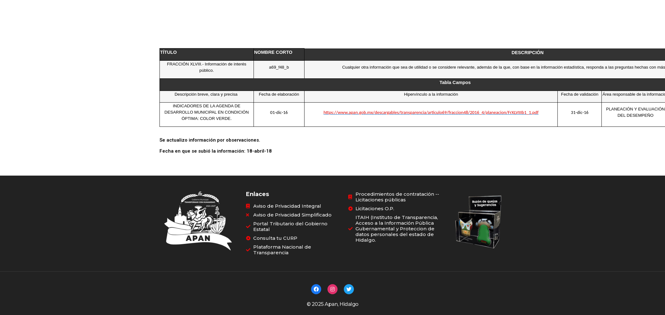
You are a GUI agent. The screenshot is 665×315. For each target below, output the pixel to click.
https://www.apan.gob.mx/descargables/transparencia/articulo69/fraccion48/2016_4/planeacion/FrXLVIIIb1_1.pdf (431, 110)
